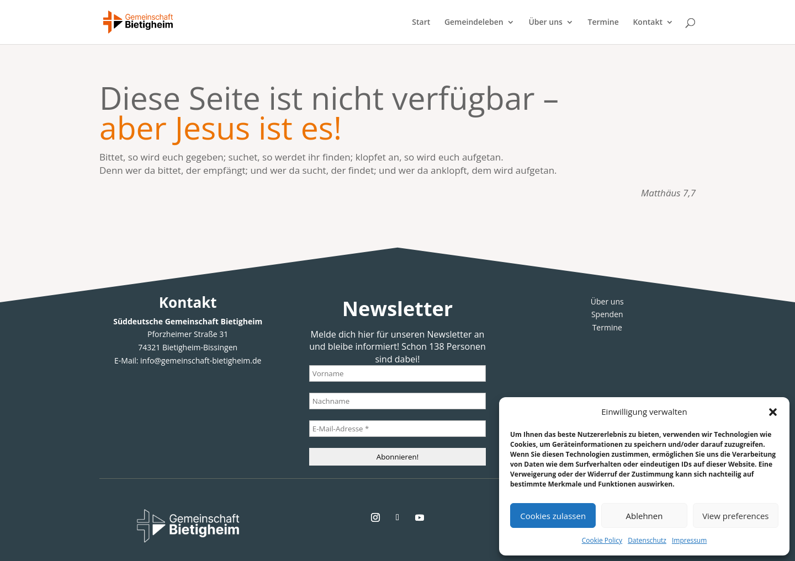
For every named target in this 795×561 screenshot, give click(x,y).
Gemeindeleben (474, 22)
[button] (772, 412)
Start (421, 22)
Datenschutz (647, 540)
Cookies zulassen (553, 515)
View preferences (735, 515)
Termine (603, 22)
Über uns (545, 22)
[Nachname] (397, 401)
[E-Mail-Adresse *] (397, 428)
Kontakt (647, 22)
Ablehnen (644, 515)
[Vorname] (397, 373)
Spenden (607, 314)
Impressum (689, 540)
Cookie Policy (602, 540)
